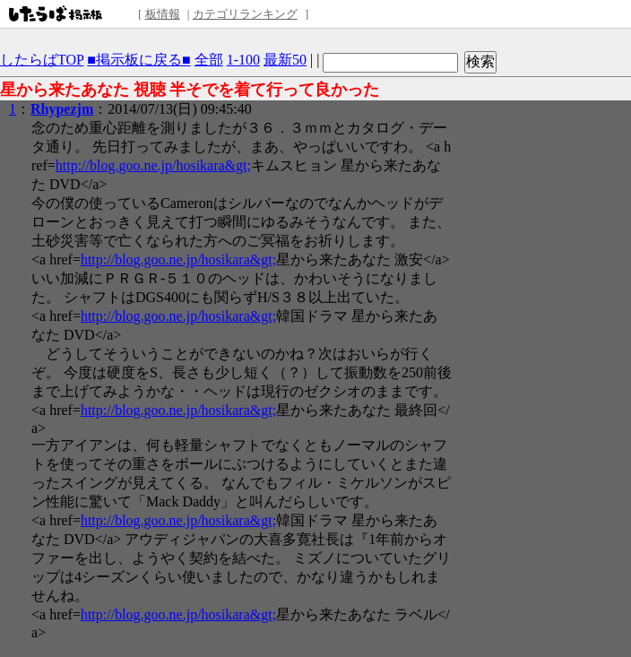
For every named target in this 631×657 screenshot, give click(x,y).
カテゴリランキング (245, 14)
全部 (208, 59)
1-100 (243, 59)
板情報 (162, 14)
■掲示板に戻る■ (138, 59)
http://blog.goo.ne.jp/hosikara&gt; (153, 165)
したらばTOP (41, 59)
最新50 (285, 59)
